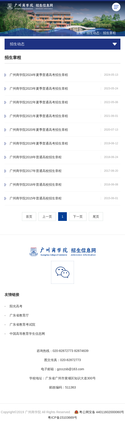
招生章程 (109, 33)
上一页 (47, 216)
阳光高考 (16, 306)
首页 (79, 33)
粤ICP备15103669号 (62, 417)
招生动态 (93, 33)
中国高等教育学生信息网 (27, 333)
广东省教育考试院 (22, 324)
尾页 (96, 216)
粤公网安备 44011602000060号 (101, 412)
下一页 (78, 216)
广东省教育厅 (19, 315)
